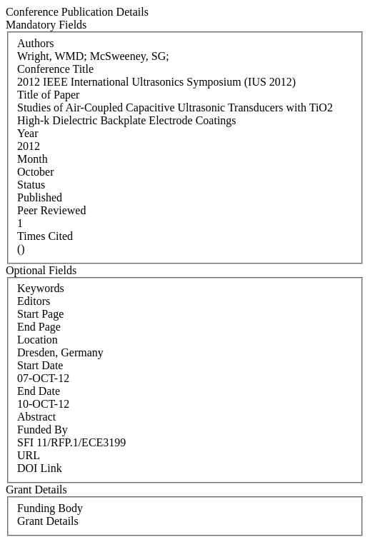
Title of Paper (48, 95)
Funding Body (50, 508)
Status (31, 185)
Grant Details (48, 521)
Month (32, 159)
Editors (33, 301)
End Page (39, 327)
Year (27, 133)
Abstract (36, 417)
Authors (35, 43)
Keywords (40, 288)
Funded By (42, 429)
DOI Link (39, 468)
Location (37, 339)
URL (28, 455)
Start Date (40, 365)
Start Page (40, 314)
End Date (38, 391)
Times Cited (45, 236)
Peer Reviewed (51, 210)
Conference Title (55, 69)
